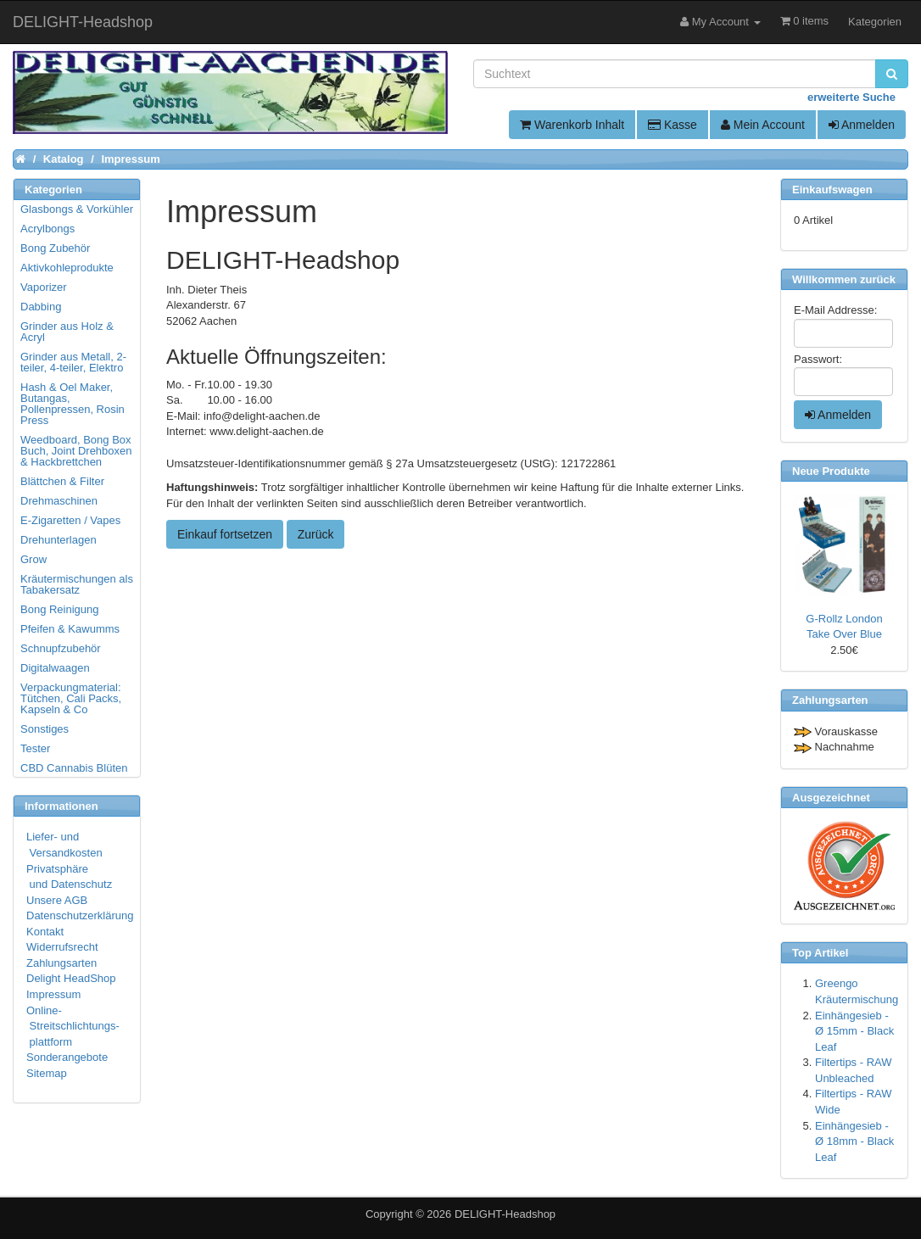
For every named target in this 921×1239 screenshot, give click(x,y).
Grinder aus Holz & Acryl (67, 331)
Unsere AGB (56, 900)
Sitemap (46, 1073)
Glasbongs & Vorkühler (76, 209)
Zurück (316, 534)
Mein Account (763, 124)
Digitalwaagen (55, 667)
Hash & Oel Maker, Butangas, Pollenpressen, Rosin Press (72, 404)
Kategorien (874, 21)
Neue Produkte (831, 471)
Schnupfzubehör (60, 648)
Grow (33, 559)
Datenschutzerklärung (79, 915)
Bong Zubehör (55, 248)
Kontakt (45, 931)
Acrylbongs (47, 228)
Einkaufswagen (832, 189)
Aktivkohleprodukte (67, 267)
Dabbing (40, 306)
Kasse (672, 124)
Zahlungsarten (61, 963)
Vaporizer (43, 287)
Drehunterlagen (58, 539)
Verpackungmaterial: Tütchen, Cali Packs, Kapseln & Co (70, 698)
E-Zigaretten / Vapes (70, 520)
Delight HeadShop (71, 978)
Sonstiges (44, 729)
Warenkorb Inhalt (572, 124)
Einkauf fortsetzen (224, 534)
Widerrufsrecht (62, 946)
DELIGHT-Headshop (505, 1214)
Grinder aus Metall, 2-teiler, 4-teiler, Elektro (73, 362)
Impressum (53, 994)
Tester (35, 748)
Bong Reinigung (59, 609)
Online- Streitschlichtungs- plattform (73, 1026)
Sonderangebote (67, 1057)
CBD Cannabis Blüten (73, 768)
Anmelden (862, 124)
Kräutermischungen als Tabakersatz (76, 584)
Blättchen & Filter (62, 481)
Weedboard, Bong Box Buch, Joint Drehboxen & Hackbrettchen (76, 450)
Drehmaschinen (59, 500)
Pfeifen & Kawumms (70, 628)
